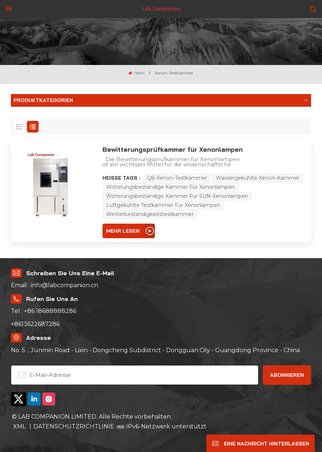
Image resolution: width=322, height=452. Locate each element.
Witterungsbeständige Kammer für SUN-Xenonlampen (177, 196)
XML (20, 426)
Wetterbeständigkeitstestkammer (150, 214)
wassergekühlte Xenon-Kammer (257, 178)
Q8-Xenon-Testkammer (177, 178)
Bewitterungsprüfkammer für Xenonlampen (172, 149)
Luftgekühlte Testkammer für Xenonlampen (163, 205)
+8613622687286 (35, 324)
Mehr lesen (123, 231)
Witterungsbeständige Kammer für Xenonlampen (170, 187)
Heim (137, 73)
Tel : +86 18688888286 (43, 311)
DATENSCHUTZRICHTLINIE (73, 426)
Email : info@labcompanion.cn (54, 285)
